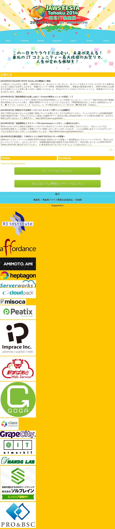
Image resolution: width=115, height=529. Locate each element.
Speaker (40, 41)
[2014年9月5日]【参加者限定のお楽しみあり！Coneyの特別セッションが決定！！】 (37, 97)
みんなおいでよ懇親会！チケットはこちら (57, 183)
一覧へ (111, 150)
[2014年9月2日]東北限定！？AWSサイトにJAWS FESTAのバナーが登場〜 (33, 136)
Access (89, 41)
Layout (73, 41)
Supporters (57, 41)
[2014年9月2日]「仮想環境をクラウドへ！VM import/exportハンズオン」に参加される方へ (40, 123)
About (8, 41)
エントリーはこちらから (57, 170)
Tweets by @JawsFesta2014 (13, 164)
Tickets (106, 41)
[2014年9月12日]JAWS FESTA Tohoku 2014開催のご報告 (26, 81)
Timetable (24, 41)
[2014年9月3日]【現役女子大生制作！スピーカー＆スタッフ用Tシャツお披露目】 (36, 110)
